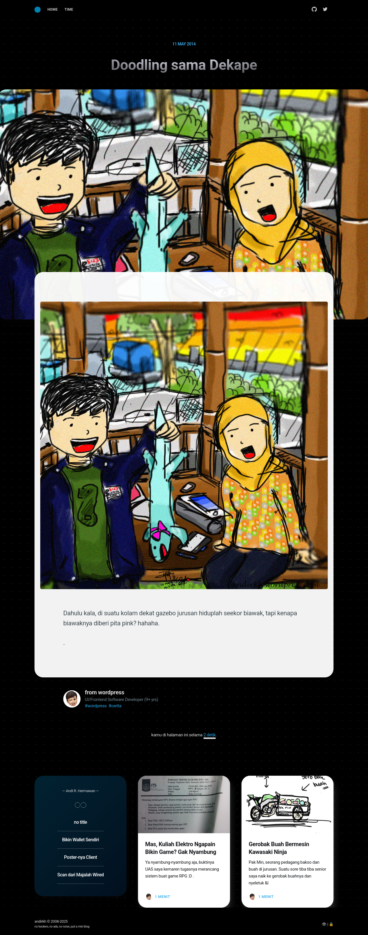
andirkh (40, 921)
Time (69, 9)
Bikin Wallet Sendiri (80, 828)
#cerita (115, 705)
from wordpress (104, 692)
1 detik (210, 734)
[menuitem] (52, 9)
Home (52, 9)
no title (80, 811)
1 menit (162, 885)
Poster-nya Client (80, 846)
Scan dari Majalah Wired (80, 863)
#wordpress (96, 705)
